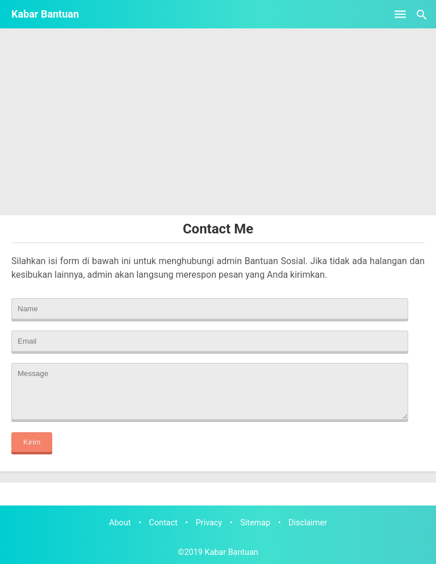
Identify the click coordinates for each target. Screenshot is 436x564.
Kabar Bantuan (45, 14)
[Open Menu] (400, 14)
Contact (163, 523)
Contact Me (218, 229)
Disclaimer (307, 523)
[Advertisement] (218, 130)
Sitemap (255, 523)
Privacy (209, 523)
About (120, 523)
